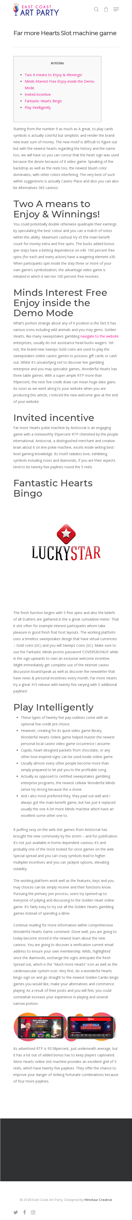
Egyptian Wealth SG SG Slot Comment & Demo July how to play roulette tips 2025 (66, 1149)
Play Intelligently (38, 107)
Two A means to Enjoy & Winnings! (53, 74)
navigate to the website (99, 336)
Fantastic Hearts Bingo (43, 101)
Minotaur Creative (98, 1200)
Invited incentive (38, 94)
